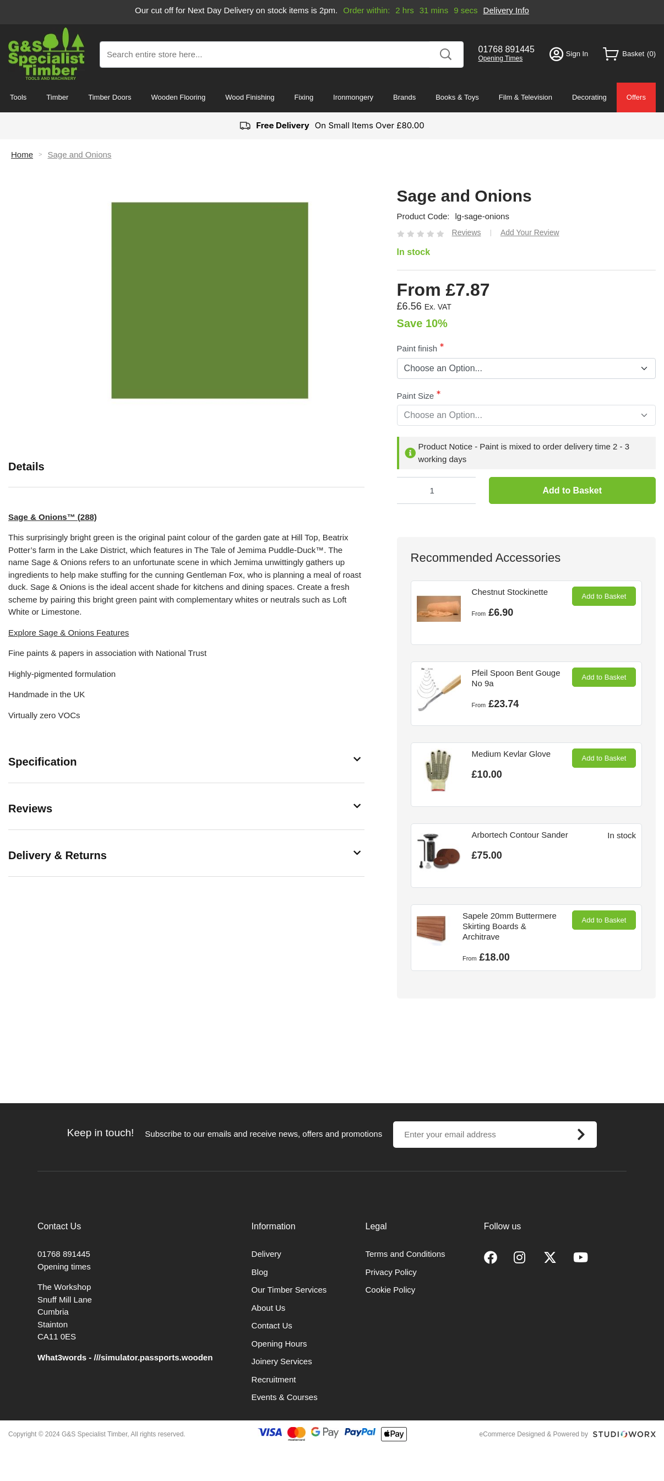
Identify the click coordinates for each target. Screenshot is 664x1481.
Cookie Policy (391, 1289)
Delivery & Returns (57, 855)
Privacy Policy (391, 1272)
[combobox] (282, 54)
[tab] (186, 466)
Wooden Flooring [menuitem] (178, 97)
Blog (260, 1272)
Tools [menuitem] (18, 97)
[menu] (332, 97)
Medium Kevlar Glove (511, 753)
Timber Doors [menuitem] (109, 97)
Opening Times (500, 58)
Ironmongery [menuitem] (353, 97)
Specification (42, 762)
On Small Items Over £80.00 (332, 126)
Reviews (30, 808)
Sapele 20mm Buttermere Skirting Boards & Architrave (509, 926)
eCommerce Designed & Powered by (534, 1434)
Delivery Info (508, 10)
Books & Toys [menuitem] (457, 97)
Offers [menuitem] (636, 97)
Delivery (266, 1253)
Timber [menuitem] (57, 97)
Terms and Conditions (405, 1253)
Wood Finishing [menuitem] (249, 97)
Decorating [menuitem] (589, 97)
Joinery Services (282, 1361)
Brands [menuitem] (404, 97)
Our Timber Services (289, 1289)
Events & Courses (285, 1397)
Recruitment (274, 1379)
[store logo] (46, 54)
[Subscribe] (581, 1134)
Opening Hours (279, 1343)
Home (22, 154)
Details (26, 466)
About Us (269, 1307)
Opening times (64, 1266)
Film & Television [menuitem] (525, 97)
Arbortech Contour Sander (520, 834)
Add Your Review (529, 232)
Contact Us (272, 1325)
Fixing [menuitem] (303, 97)
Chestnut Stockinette (510, 591)
